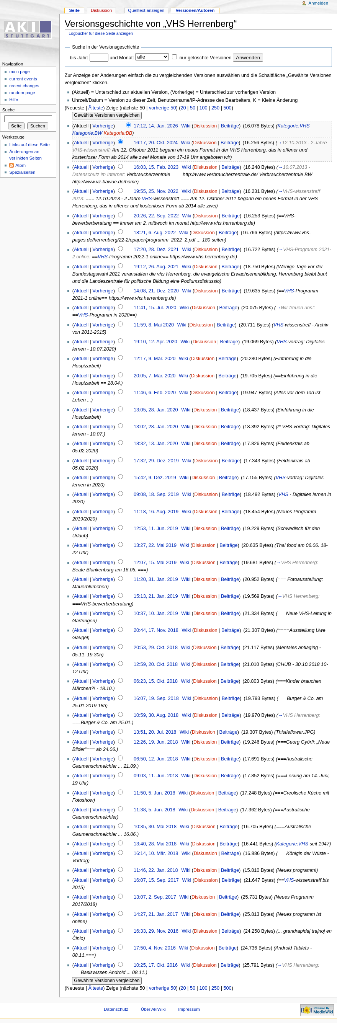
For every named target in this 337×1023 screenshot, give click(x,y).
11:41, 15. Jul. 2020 (155, 307)
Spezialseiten (22, 172)
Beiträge (230, 126)
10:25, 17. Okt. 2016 (156, 965)
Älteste (95, 108)
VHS (147, 198)
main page (19, 71)
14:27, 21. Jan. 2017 (156, 914)
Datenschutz (116, 1009)
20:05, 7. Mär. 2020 (154, 376)
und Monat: (122, 57)
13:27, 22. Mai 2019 (155, 545)
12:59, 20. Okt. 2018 (156, 664)
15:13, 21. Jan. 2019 (156, 596)
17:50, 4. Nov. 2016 (155, 948)
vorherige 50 (162, 108)
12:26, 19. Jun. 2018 (156, 742)
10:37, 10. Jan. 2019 (156, 613)
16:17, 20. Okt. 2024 (156, 142)
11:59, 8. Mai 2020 (154, 325)
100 (203, 108)
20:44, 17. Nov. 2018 (156, 630)
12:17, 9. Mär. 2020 (154, 358)
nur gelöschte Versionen (205, 57)
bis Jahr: (79, 57)
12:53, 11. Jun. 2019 (156, 528)
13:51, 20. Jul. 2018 (155, 732)
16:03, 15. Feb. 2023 (156, 167)
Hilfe (13, 99)
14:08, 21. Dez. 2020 (156, 291)
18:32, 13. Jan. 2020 (156, 443)
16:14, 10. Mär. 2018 (156, 853)
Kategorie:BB (117, 133)
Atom (20, 165)
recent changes (24, 85)
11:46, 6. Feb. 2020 (155, 392)
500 (227, 108)
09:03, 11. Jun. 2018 (156, 775)
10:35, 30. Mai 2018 (155, 826)
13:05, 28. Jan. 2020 (156, 410)
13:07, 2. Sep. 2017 (155, 897)
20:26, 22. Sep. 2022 (156, 216)
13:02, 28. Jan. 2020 (156, 426)
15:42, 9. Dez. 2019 (155, 477)
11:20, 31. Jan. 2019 (156, 579)
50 (192, 108)
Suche (8, 110)
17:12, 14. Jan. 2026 (156, 126)
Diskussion (205, 126)
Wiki (185, 126)
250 (215, 108)
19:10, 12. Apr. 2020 (155, 341)
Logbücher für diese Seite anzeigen (101, 33)
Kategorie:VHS (294, 126)
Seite (74, 10)
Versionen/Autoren (194, 10)
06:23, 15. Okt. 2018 (156, 681)
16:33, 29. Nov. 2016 (156, 931)
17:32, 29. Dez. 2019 (156, 460)
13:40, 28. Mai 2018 (155, 844)
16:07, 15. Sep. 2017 (156, 880)
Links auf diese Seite (29, 144)
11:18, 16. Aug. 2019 (156, 511)
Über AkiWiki (153, 1009)
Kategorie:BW (87, 133)
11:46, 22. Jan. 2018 (156, 870)
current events (23, 79)
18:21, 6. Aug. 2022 (155, 232)
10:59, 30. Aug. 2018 (156, 715)
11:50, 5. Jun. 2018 (154, 793)
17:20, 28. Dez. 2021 (156, 249)
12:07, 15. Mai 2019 (155, 562)
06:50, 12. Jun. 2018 (156, 759)
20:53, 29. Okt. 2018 (156, 647)
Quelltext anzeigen (146, 10)
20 (183, 108)
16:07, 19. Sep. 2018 (156, 698)
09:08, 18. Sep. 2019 (156, 494)
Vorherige (102, 126)
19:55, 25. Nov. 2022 (156, 191)
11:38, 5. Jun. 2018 (154, 810)
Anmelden (319, 3)
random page (22, 92)
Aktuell (81, 142)
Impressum (189, 1009)
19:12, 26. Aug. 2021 (156, 266)
